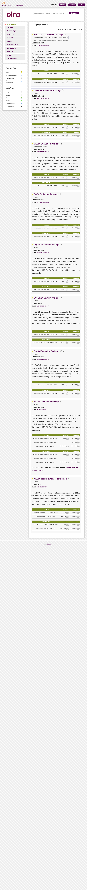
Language (10, 27)
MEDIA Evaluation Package (46, 402)
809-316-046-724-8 (43, 152)
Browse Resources (7, 5)
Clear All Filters (11, 25)
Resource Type (11, 31)
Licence (9, 41)
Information (19, 5)
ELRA (49, 544)
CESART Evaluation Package (47, 90)
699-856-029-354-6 (43, 409)
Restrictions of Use (12, 44)
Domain (9, 55)
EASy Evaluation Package (46, 194)
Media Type (10, 34)
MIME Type (10, 51)
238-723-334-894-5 (43, 202)
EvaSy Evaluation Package (46, 351)
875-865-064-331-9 (43, 45)
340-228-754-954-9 (43, 359)
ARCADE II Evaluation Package (48, 35)
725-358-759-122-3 (43, 252)
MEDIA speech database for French (50, 479)
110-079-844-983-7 (43, 306)
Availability (10, 38)
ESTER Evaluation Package (47, 298)
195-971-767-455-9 (43, 487)
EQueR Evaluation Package (47, 245)
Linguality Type (11, 48)
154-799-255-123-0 (43, 98)
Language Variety (12, 58)
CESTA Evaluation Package (46, 144)
